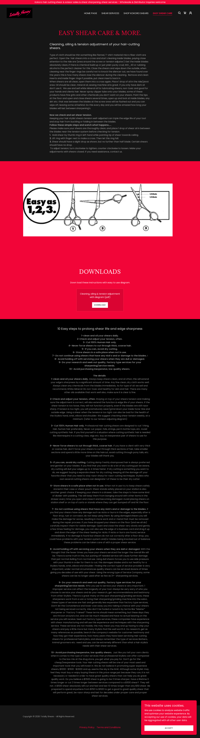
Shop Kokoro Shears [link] (136, 13)
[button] (190, 13)
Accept (169, 728)
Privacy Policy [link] (86, 727)
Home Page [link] (90, 13)
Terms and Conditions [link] (109, 727)
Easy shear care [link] (162, 13)
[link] (19, 12)
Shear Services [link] (110, 13)
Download (100, 305)
